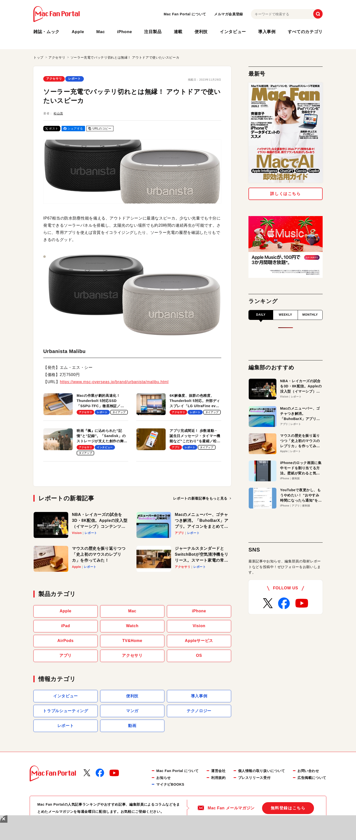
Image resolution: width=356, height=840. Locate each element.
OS (199, 655)
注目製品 (153, 31)
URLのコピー (99, 128)
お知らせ (163, 778)
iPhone (124, 31)
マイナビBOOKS (170, 784)
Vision (199, 626)
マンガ (132, 711)
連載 (178, 31)
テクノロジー (199, 711)
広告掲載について (311, 778)
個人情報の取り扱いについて (261, 771)
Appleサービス (199, 641)
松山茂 (58, 113)
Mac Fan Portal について (185, 14)
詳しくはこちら (285, 194)
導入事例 (267, 31)
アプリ (65, 655)
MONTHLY (310, 314)
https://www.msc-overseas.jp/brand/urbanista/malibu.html (114, 382)
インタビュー (233, 31)
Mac (100, 31)
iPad (65, 626)
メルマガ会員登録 (228, 14)
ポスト (51, 128)
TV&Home (132, 641)
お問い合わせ (308, 771)
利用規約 (218, 778)
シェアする (73, 128)
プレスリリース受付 (254, 778)
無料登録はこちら (288, 808)
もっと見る (202, 498)
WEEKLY (285, 314)
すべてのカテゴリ (305, 31)
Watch (132, 626)
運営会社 (218, 771)
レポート (74, 78)
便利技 (201, 31)
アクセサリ (54, 78)
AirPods (65, 641)
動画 (132, 726)
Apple (78, 31)
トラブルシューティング (65, 711)
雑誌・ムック (46, 31)
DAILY (261, 314)
